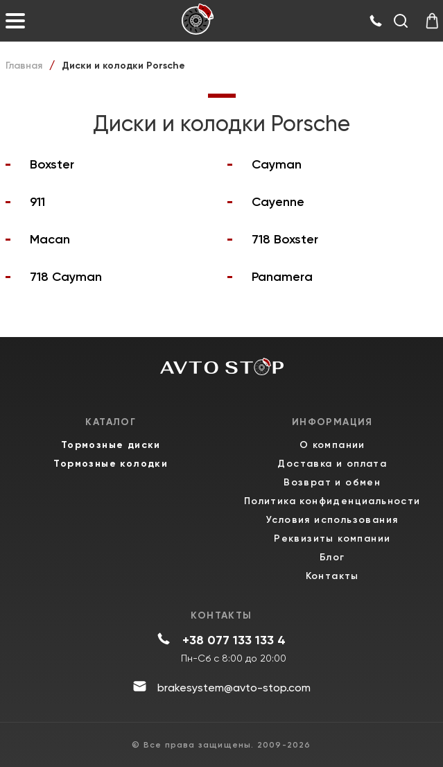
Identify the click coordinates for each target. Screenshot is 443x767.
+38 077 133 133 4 (234, 640)
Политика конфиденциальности (332, 501)
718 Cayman (66, 276)
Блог (332, 557)
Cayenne (278, 201)
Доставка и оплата (332, 463)
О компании (332, 445)
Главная (24, 65)
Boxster (52, 164)
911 (37, 201)
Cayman (277, 164)
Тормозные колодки (110, 463)
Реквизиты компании (332, 538)
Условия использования (332, 520)
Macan (50, 239)
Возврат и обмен (332, 482)
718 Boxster (285, 239)
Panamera (282, 276)
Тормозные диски (111, 445)
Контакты (332, 576)
